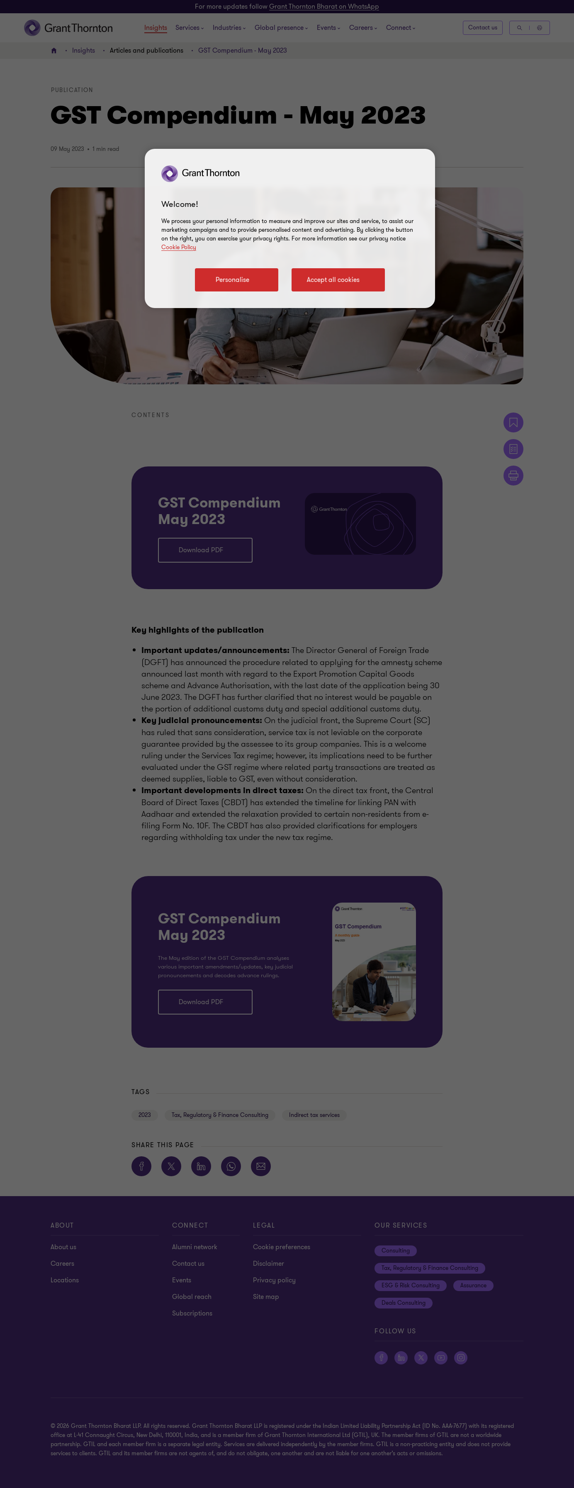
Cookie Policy (178, 247)
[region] (290, 228)
